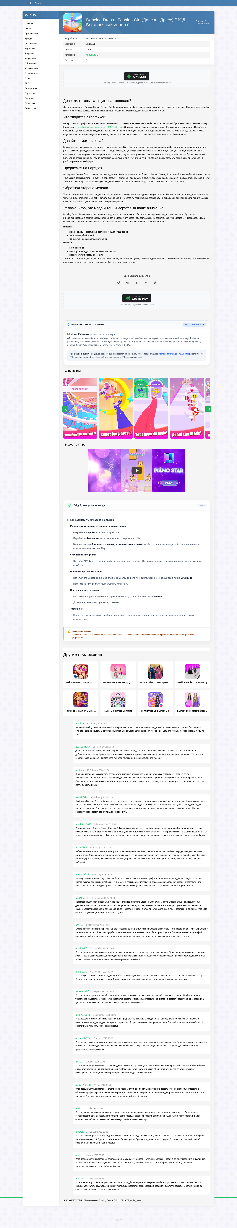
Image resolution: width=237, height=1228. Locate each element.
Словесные (30, 103)
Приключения (31, 33)
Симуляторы (31, 88)
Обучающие (31, 63)
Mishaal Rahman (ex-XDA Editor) (174, 356)
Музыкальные (32, 68)
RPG (27, 83)
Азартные (29, 53)
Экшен (28, 28)
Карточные (30, 48)
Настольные (31, 43)
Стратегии (30, 93)
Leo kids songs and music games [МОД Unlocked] (99, 129)
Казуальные (31, 58)
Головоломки (31, 73)
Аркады (28, 38)
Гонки (27, 78)
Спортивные (31, 108)
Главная (29, 23)
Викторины (30, 98)
